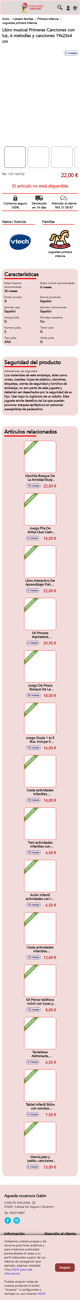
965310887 (17, 1213)
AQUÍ (41, 1294)
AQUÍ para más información (18, 1272)
